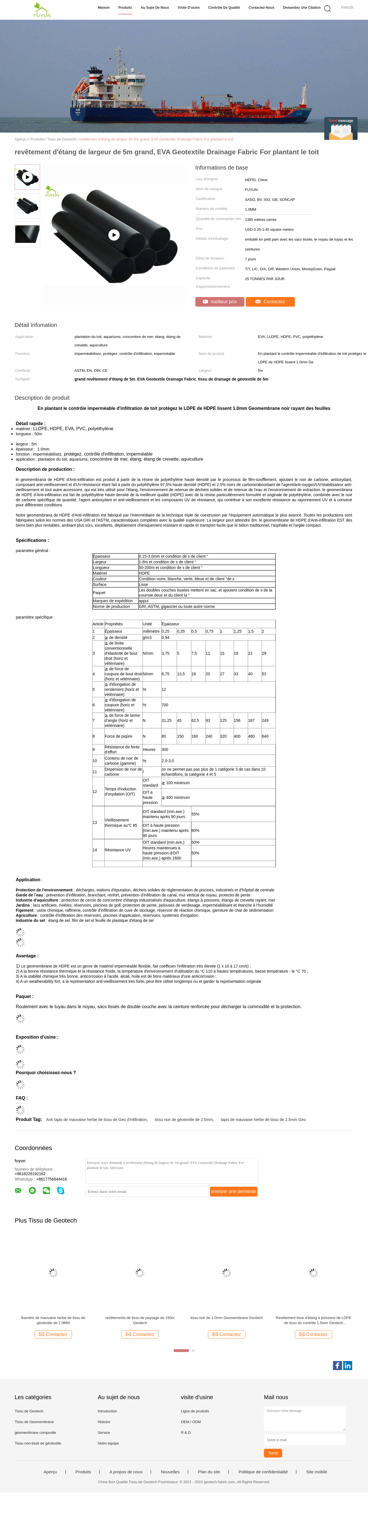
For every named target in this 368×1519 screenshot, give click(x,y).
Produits (125, 8)
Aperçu (50, 1472)
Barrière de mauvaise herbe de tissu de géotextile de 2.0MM (53, 1320)
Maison (103, 8)
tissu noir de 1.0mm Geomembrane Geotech (226, 1318)
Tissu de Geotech (29, 1411)
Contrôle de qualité (224, 8)
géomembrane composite (35, 1432)
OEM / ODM (191, 1422)
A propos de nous (126, 1472)
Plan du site (209, 1472)
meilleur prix (219, 301)
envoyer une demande (233, 1191)
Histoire (104, 1422)
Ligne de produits (195, 1411)
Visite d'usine (189, 8)
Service (104, 1432)
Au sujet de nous (155, 8)
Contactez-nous (261, 8)
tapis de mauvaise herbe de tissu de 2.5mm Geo (263, 1119)
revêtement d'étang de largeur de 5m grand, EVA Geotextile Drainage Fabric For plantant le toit (156, 139)
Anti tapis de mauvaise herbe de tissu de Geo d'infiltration (96, 1119)
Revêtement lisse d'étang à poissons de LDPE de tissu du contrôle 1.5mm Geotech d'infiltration (313, 1320)
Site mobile (316, 1472)
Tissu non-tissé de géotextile (38, 1443)
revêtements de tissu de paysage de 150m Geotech (139, 1320)
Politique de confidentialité (263, 1472)
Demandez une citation (302, 8)
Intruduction (107, 1411)
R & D (186, 1432)
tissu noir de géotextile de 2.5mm (184, 1119)
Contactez (270, 301)
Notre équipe (108, 1443)
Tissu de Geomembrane (34, 1422)
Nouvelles (170, 1472)
